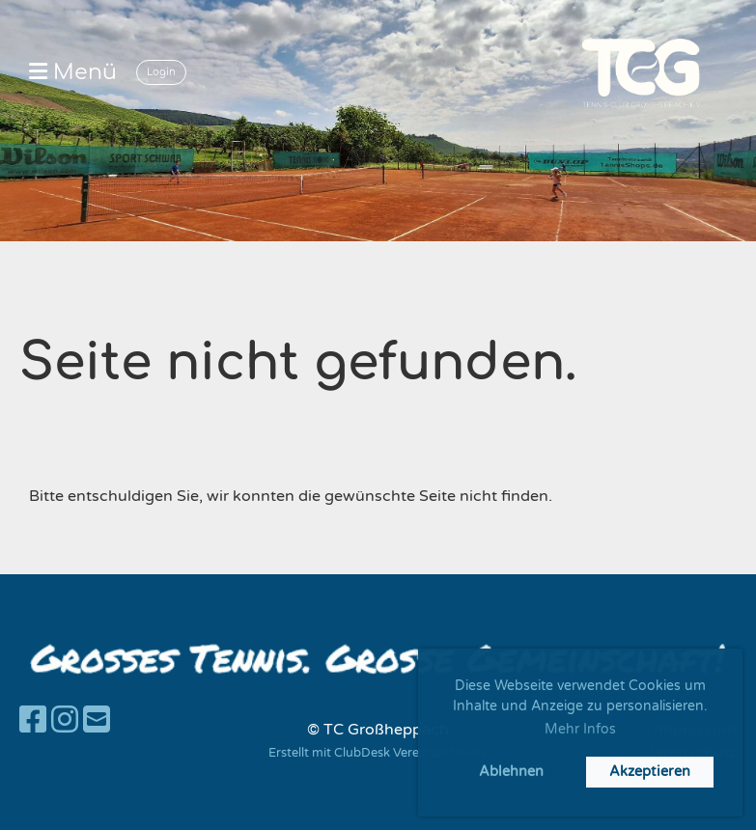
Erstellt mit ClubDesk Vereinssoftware (377, 753)
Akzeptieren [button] (649, 771)
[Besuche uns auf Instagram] (64, 721)
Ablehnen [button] (511, 771)
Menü (73, 72)
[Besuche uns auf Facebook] (32, 721)
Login (161, 72)
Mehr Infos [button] (580, 729)
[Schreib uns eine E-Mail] (96, 721)
